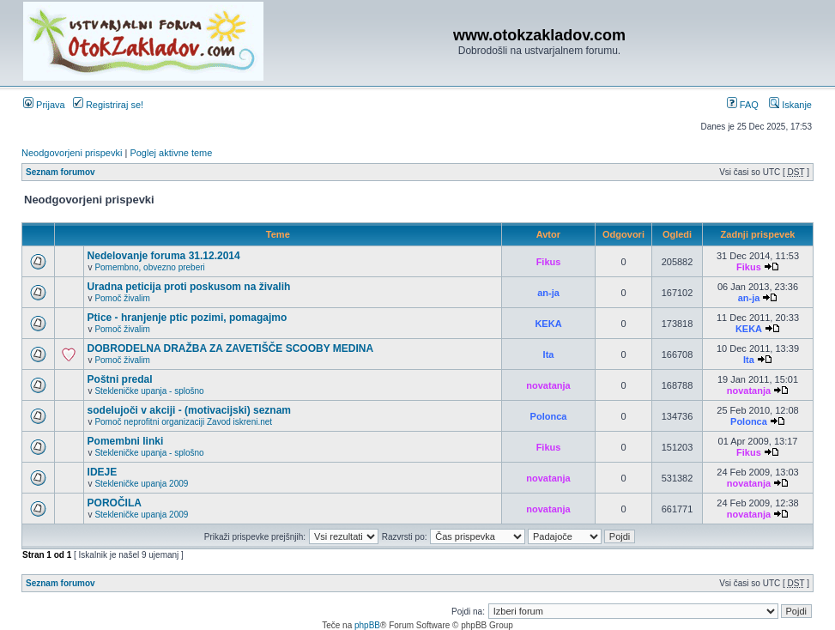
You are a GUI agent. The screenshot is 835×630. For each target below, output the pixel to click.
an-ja (548, 293)
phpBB (367, 625)
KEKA (548, 323)
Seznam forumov (60, 172)
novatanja (548, 385)
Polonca (548, 416)
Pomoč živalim (121, 298)
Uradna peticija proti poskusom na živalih (189, 287)
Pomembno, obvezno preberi (149, 267)
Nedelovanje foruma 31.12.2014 (164, 256)
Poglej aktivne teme (171, 153)
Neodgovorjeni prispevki (71, 153)
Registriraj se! (108, 105)
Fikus (548, 262)
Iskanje (790, 105)
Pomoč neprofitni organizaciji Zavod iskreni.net (183, 422)
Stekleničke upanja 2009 (141, 483)
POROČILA (115, 503)
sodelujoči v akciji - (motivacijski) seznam (189, 410)
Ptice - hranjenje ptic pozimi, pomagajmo (187, 318)
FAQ (743, 105)
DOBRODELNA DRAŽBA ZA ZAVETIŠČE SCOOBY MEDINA (231, 348)
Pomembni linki (126, 441)
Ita (548, 354)
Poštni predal (120, 379)
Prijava (44, 105)
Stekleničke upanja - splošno (148, 391)
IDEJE (103, 472)
